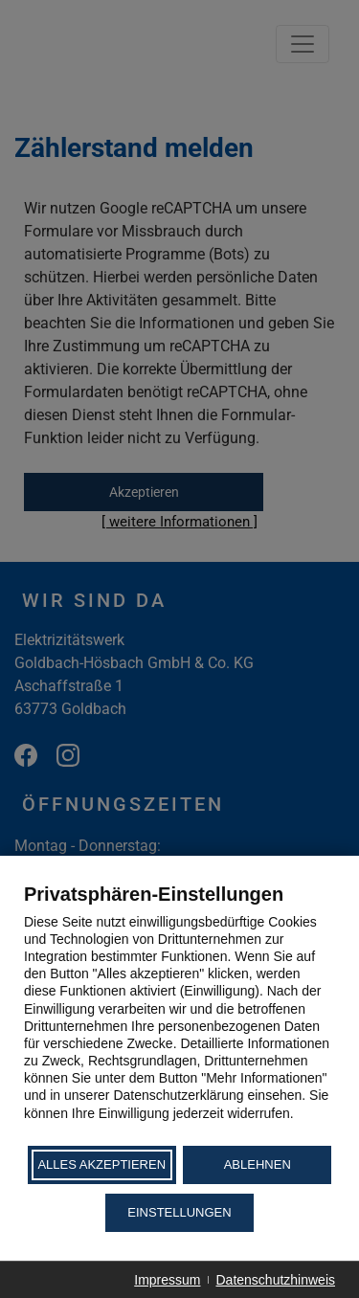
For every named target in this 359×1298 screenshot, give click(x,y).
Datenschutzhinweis (275, 1279)
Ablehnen (257, 1164)
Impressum (167, 1279)
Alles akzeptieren (101, 1164)
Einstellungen (179, 1212)
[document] (179, 1012)
